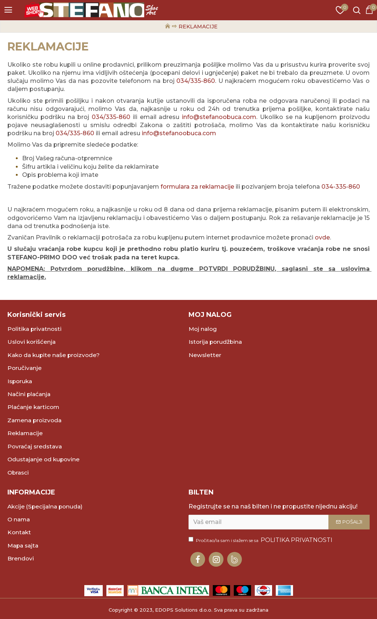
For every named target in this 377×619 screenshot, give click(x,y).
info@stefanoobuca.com (219, 116)
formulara (176, 186)
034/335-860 (195, 80)
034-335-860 (340, 186)
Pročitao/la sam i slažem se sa (261, 540)
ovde (322, 237)
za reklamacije (212, 186)
